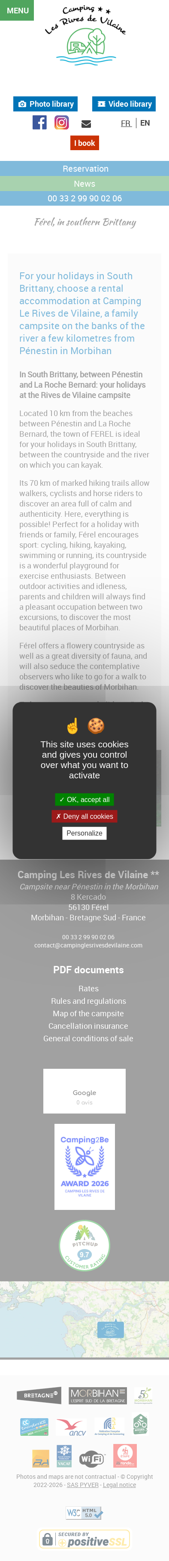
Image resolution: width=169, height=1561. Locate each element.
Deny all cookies (84, 816)
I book (84, 143)
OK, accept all (84, 799)
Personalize (84, 833)
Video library (124, 104)
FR (126, 123)
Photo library (45, 104)
